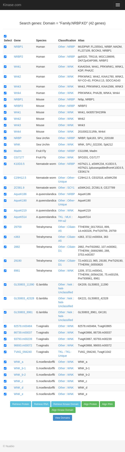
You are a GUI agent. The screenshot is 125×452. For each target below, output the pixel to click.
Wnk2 (17, 76)
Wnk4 (17, 93)
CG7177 (19, 157)
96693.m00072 (23, 345)
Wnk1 (17, 66)
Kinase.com (12, 5)
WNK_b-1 (20, 368)
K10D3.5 (19, 163)
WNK (70, 66)
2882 (17, 246)
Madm (17, 150)
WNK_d (18, 387)
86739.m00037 (23, 332)
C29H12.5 (20, 177)
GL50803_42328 (24, 298)
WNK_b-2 (20, 374)
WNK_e (18, 394)
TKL (60, 216)
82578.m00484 (23, 326)
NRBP (71, 46)
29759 (17, 226)
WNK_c (18, 381)
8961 (17, 270)
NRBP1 (18, 46)
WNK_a (18, 361)
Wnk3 (17, 86)
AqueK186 (20, 194)
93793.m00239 (23, 339)
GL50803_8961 (23, 312)
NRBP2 (18, 56)
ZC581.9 (19, 187)
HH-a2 (62, 220)
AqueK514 (20, 216)
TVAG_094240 (23, 351)
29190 (17, 260)
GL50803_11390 (24, 284)
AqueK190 (20, 200)
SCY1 (71, 187)
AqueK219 (20, 210)
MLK (68, 216)
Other (61, 46)
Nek (69, 284)
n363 (17, 236)
